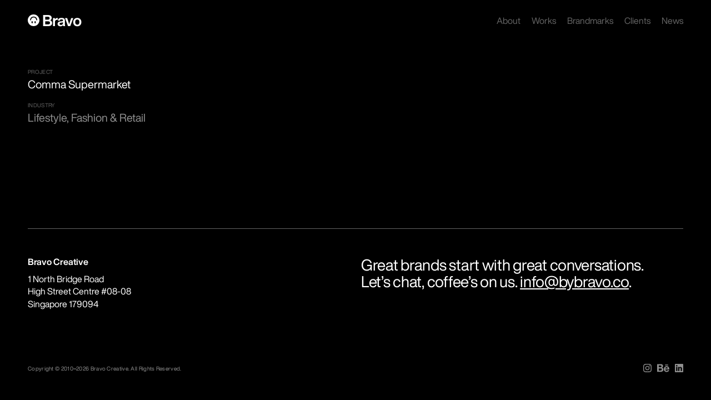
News (672, 20)
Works (544, 20)
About (508, 20)
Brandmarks (590, 20)
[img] (647, 368)
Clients (637, 20)
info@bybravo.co (574, 281)
